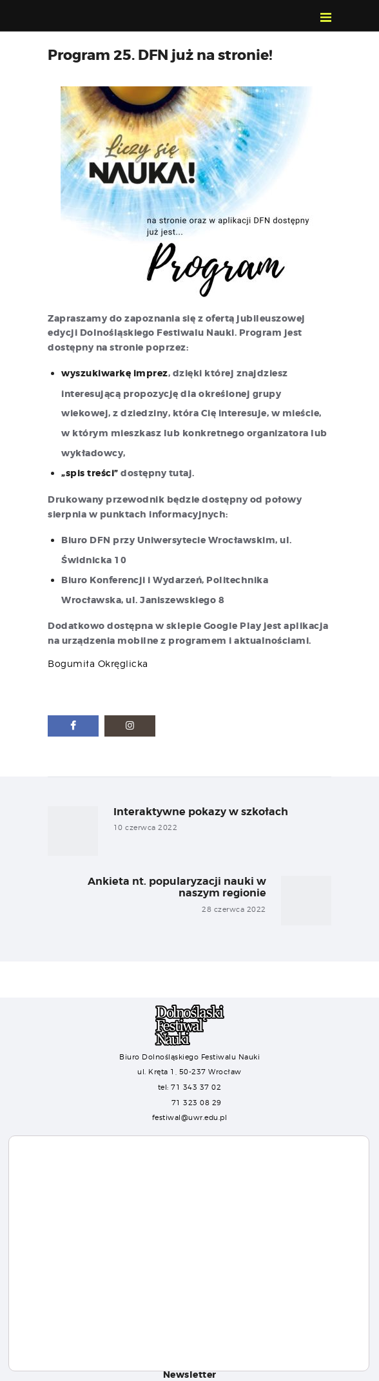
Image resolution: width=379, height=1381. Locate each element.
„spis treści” (90, 472)
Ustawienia (115, 1349)
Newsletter (190, 1373)
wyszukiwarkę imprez (114, 373)
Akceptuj (49, 1349)
